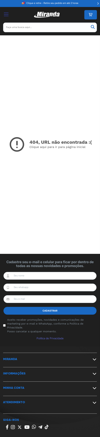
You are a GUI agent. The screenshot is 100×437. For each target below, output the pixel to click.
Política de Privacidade (50, 338)
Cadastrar (50, 310)
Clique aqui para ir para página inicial (57, 147)
